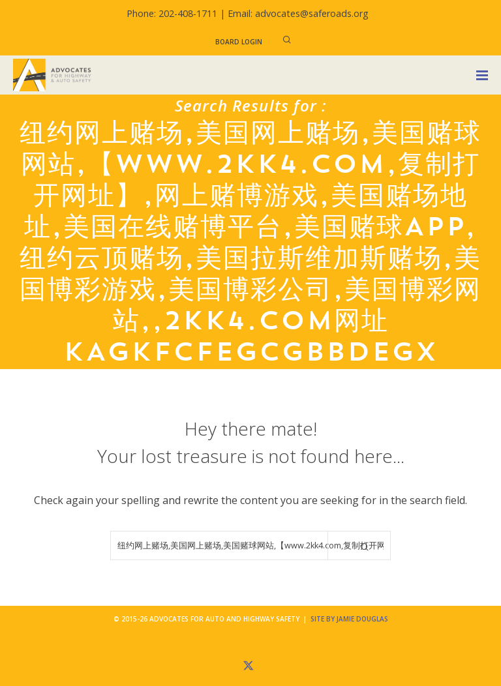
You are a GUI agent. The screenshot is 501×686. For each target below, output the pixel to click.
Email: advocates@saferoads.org (298, 13)
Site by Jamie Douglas (349, 618)
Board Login (238, 41)
